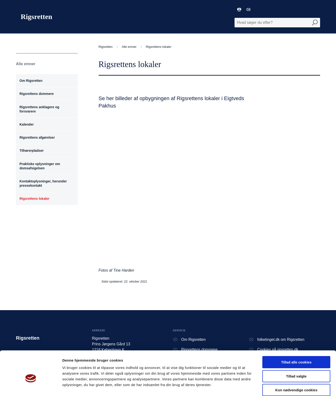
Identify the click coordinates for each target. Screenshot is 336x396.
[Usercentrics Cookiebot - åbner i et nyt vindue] (31, 386)
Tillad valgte (296, 352)
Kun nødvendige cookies (296, 366)
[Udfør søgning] (314, 23)
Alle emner (130, 47)
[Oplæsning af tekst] (248, 9)
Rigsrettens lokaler (158, 47)
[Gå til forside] (34, 16)
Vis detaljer (247, 387)
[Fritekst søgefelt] (277, 22)
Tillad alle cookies (296, 338)
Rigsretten (106, 47)
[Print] (239, 9)
